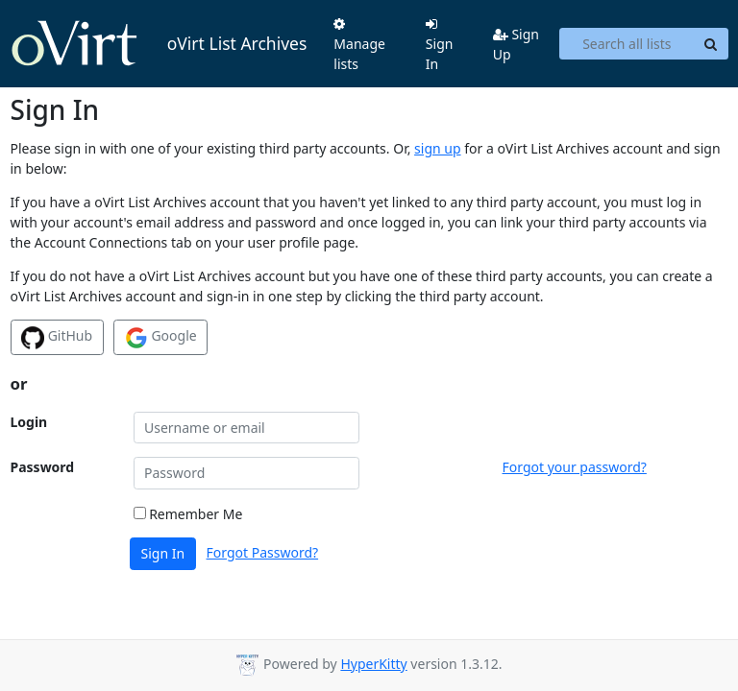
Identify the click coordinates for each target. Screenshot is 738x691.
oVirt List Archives (159, 44)
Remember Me (188, 514)
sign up (437, 148)
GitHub (56, 337)
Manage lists (359, 45)
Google (161, 337)
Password (43, 467)
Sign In (440, 45)
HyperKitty (373, 664)
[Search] (711, 44)
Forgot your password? (575, 467)
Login (29, 422)
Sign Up (516, 44)
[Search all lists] (626, 44)
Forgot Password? (263, 552)
